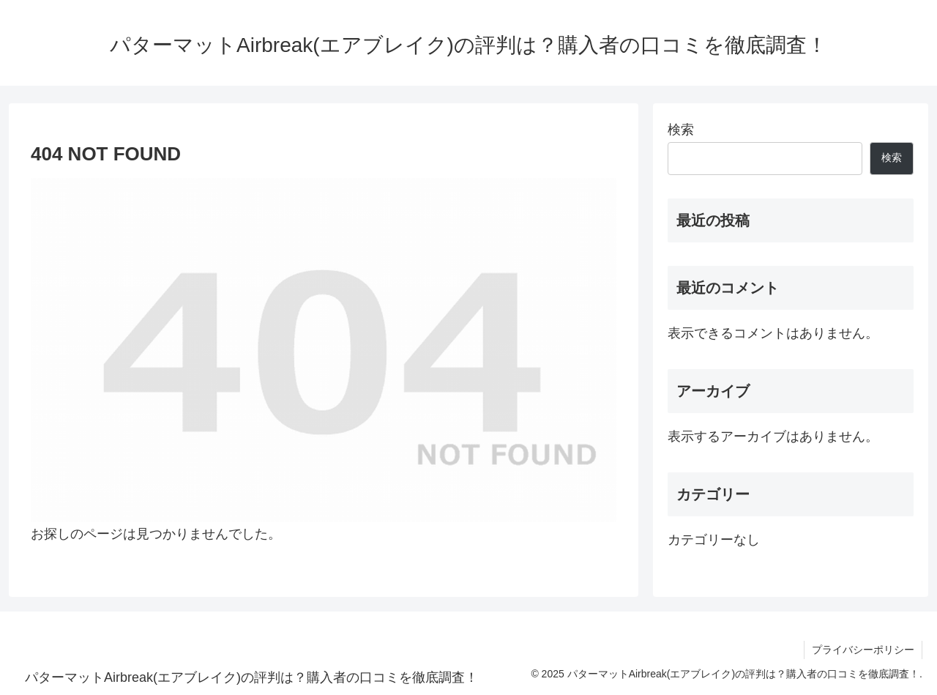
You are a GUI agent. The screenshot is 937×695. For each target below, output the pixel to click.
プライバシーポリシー (863, 649)
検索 (681, 129)
